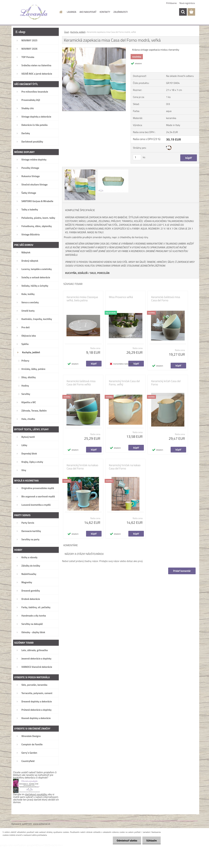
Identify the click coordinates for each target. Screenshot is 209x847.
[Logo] (33, 12)
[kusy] (137, 157)
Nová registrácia (187, 3)
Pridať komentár (182, 571)
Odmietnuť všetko (126, 840)
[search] (183, 12)
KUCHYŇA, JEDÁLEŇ (76, 273)
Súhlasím (151, 840)
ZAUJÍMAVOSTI (120, 12)
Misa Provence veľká (121, 297)
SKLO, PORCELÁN (99, 273)
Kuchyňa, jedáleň (77, 32)
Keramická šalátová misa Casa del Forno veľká (81, 383)
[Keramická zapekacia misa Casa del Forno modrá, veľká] (94, 49)
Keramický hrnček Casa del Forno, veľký (124, 383)
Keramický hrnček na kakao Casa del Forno (82, 467)
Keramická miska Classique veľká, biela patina (82, 298)
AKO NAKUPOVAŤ (88, 12)
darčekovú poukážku (36, 794)
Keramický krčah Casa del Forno (166, 383)
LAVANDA (71, 12)
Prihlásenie (171, 3)
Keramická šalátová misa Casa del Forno (165, 298)
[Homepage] (60, 12)
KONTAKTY (105, 12)
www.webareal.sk (41, 823)
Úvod (66, 32)
